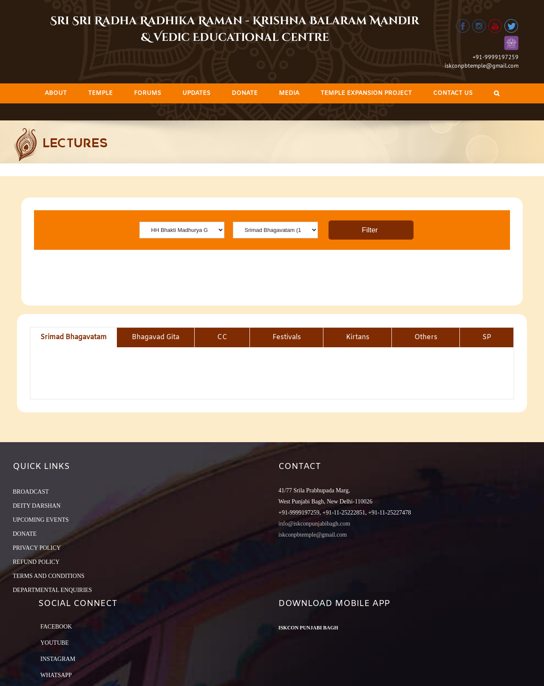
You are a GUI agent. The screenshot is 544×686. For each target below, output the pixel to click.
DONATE (25, 534)
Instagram (57, 659)
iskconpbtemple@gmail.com (481, 65)
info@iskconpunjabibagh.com (314, 523)
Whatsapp (56, 675)
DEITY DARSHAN (37, 506)
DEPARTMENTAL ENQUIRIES (52, 590)
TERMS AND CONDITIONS (49, 576)
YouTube (54, 643)
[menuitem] (55, 93)
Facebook (56, 626)
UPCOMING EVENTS (41, 520)
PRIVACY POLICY (37, 548)
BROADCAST (31, 492)
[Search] (496, 93)
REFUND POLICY (36, 562)
